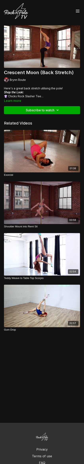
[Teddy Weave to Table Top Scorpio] (42, 278)
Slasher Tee (33, 96)
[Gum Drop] (42, 330)
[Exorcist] (42, 175)
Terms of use (42, 456)
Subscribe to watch (43, 110)
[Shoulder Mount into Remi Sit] (42, 227)
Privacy (42, 449)
